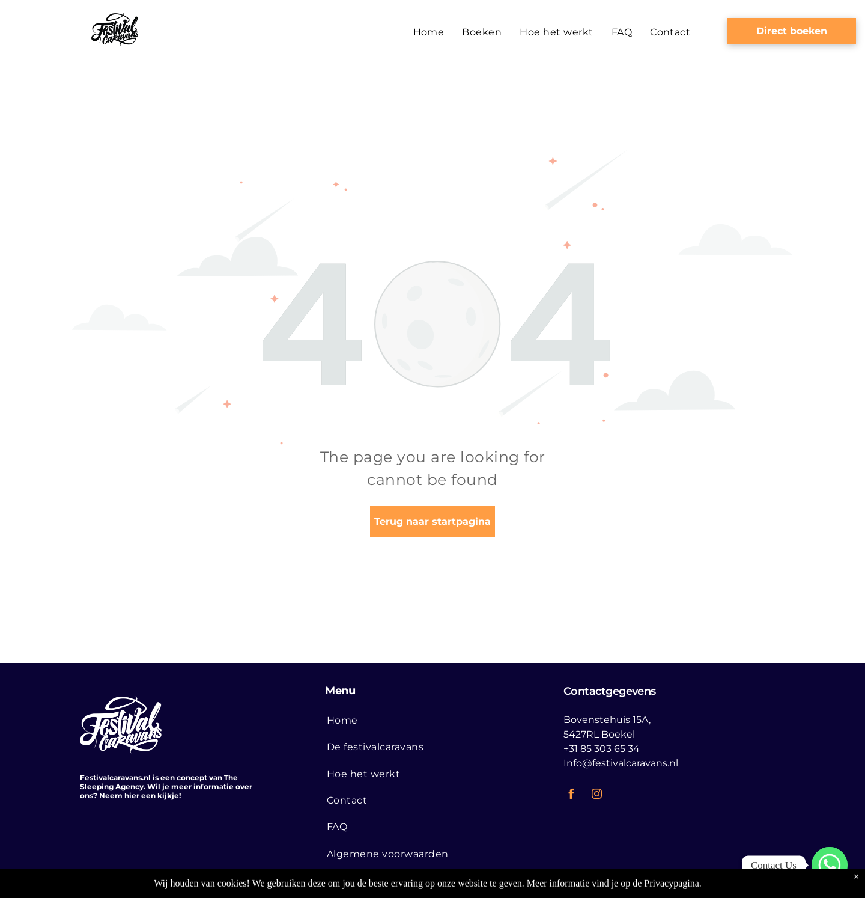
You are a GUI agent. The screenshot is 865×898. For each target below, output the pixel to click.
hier (131, 795)
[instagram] (597, 795)
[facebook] (571, 795)
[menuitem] (429, 32)
